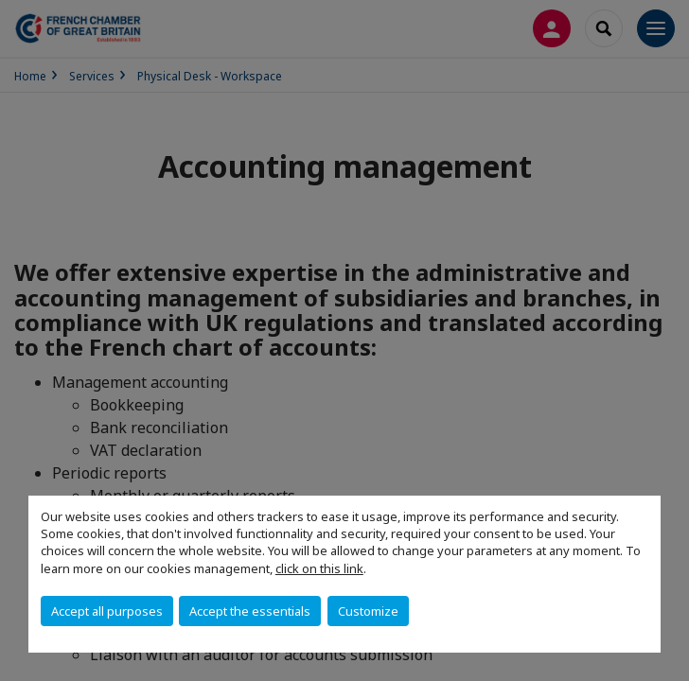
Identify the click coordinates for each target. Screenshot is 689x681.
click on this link (319, 568)
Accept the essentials (249, 611)
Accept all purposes (107, 611)
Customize (368, 611)
